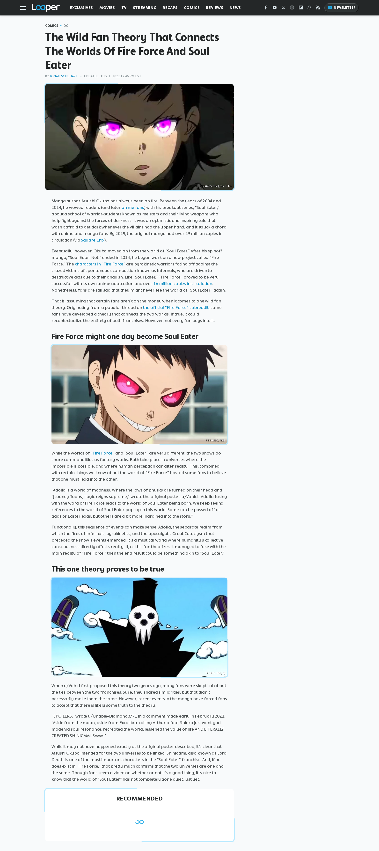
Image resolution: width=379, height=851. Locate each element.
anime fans (133, 207)
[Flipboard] (300, 8)
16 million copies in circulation (182, 283)
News (235, 7)
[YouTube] (274, 8)
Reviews (214, 7)
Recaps (170, 7)
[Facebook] (265, 8)
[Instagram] (292, 8)
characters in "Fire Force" (100, 264)
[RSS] (318, 8)
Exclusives (81, 7)
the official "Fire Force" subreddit (176, 307)
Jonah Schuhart (64, 76)
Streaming (144, 7)
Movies (107, 7)
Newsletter (342, 8)
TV (124, 7)
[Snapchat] (309, 8)
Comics (192, 7)
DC (66, 25)
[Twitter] (283, 8)
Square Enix (92, 240)
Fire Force (102, 453)
